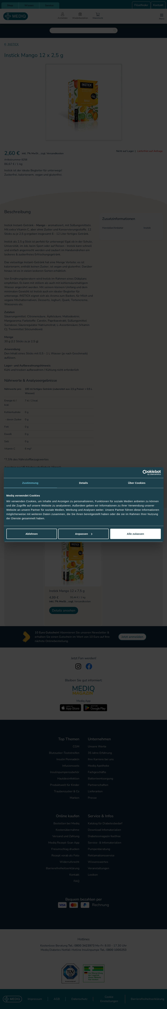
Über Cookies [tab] (137, 482)
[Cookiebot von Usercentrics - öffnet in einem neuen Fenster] (145, 472)
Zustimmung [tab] (30, 482)
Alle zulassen (135, 533)
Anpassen (83, 533)
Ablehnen (31, 533)
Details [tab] (83, 482)
